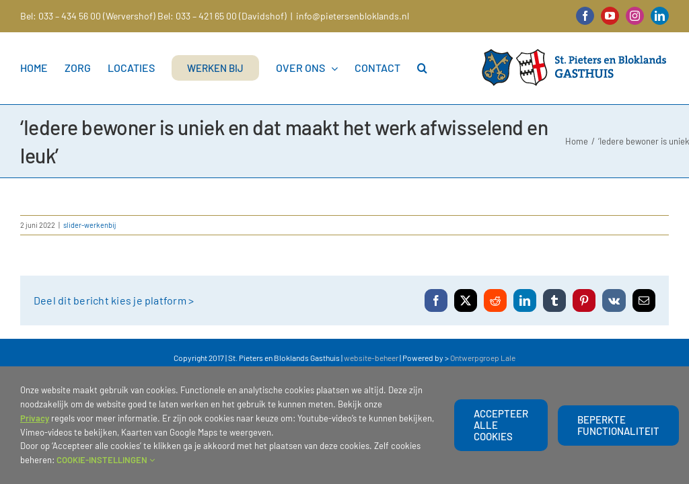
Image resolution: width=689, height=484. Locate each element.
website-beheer (371, 357)
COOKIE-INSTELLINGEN (106, 459)
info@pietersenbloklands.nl (352, 16)
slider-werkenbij (89, 224)
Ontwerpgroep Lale (482, 357)
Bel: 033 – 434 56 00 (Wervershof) (87, 16)
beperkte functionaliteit (618, 425)
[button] (422, 68)
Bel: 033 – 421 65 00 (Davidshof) (222, 16)
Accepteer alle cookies (501, 424)
